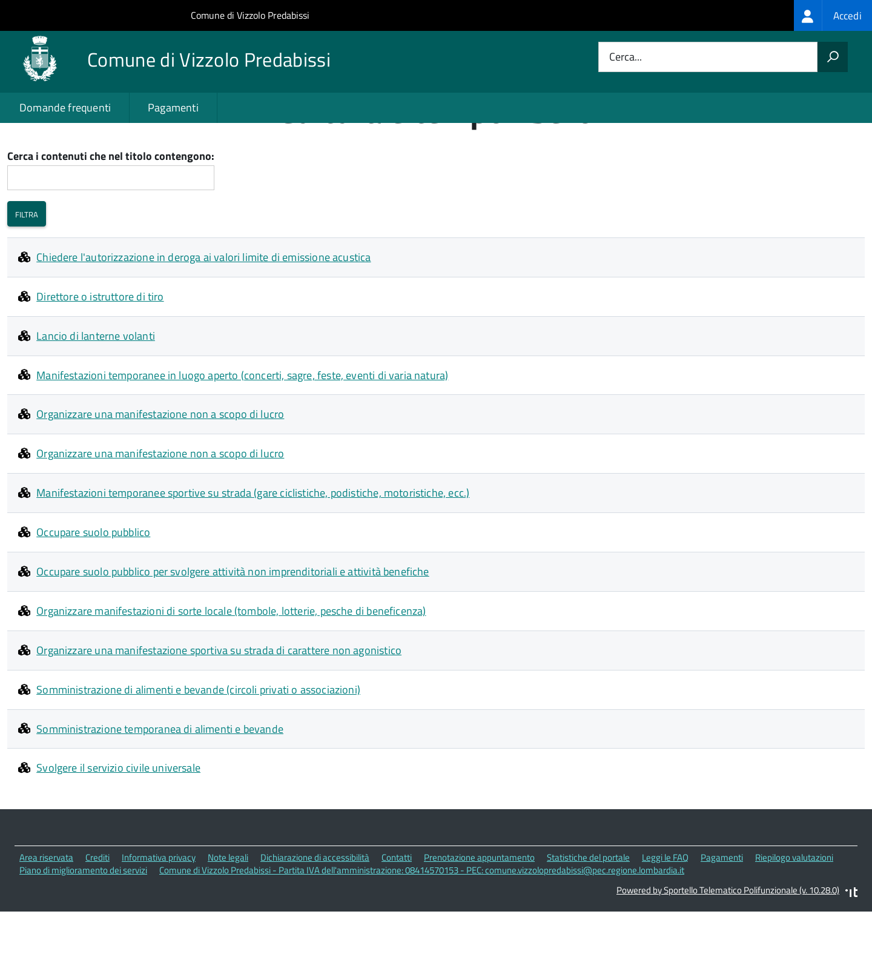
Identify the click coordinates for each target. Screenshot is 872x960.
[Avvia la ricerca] (833, 57)
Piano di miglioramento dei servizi (83, 919)
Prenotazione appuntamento (479, 907)
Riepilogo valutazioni (794, 907)
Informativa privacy (159, 907)
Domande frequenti (65, 107)
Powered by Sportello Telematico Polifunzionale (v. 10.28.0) (727, 939)
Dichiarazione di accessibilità (314, 907)
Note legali (228, 907)
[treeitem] (833, 15)
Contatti (397, 907)
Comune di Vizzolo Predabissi (250, 15)
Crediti (97, 907)
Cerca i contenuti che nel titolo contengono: (110, 205)
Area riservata (46, 907)
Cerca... (625, 57)
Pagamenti (173, 107)
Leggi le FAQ (665, 907)
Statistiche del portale (588, 907)
